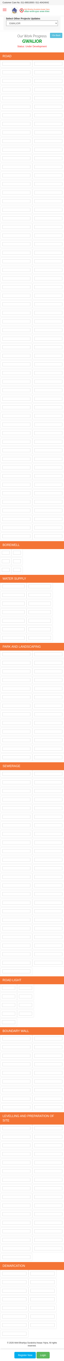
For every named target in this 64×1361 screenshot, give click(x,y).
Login (43, 1355)
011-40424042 (42, 2)
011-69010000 (27, 2)
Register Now (25, 1355)
